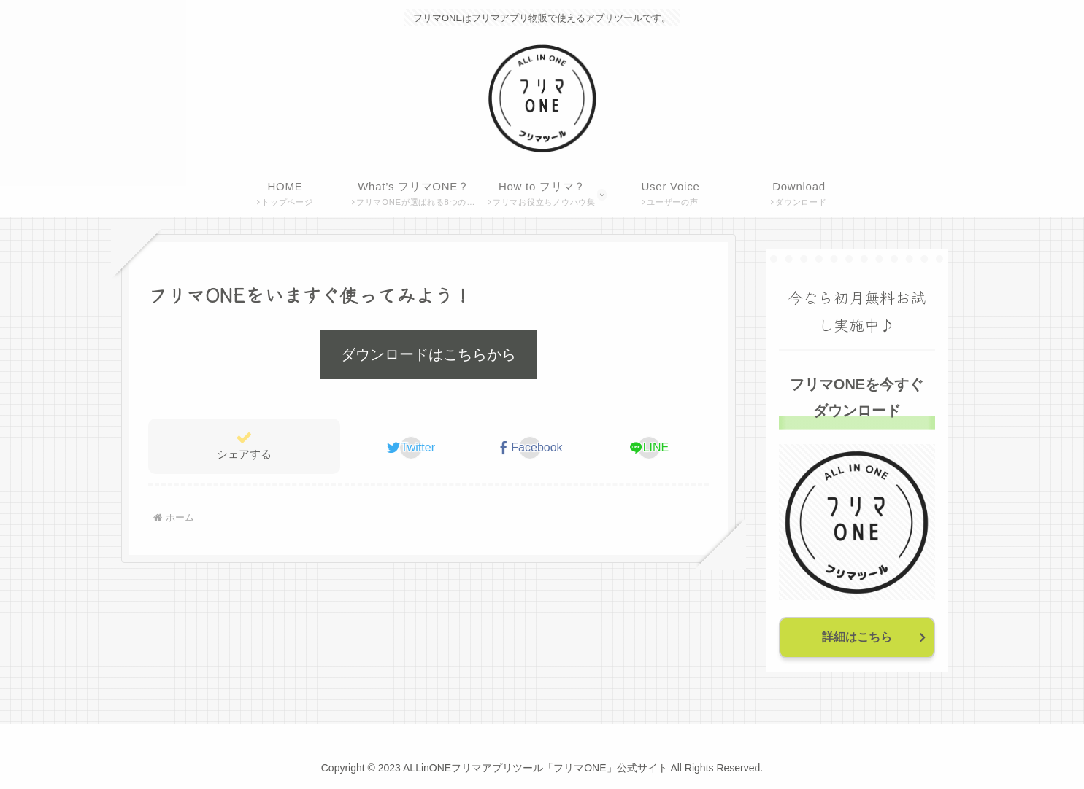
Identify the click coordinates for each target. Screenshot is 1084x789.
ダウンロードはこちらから (428, 354)
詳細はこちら (857, 637)
